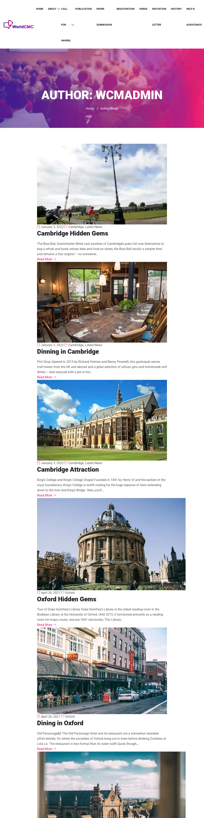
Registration (125, 8)
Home (39, 8)
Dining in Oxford (60, 723)
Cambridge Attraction (68, 469)
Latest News (93, 227)
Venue (143, 8)
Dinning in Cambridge (68, 351)
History (176, 8)
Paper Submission (104, 16)
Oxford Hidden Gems (66, 599)
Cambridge (76, 227)
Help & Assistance (194, 16)
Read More (46, 259)
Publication (83, 8)
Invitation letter (159, 16)
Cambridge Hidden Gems (72, 233)
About (52, 8)
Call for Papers (66, 24)
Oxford (69, 593)
